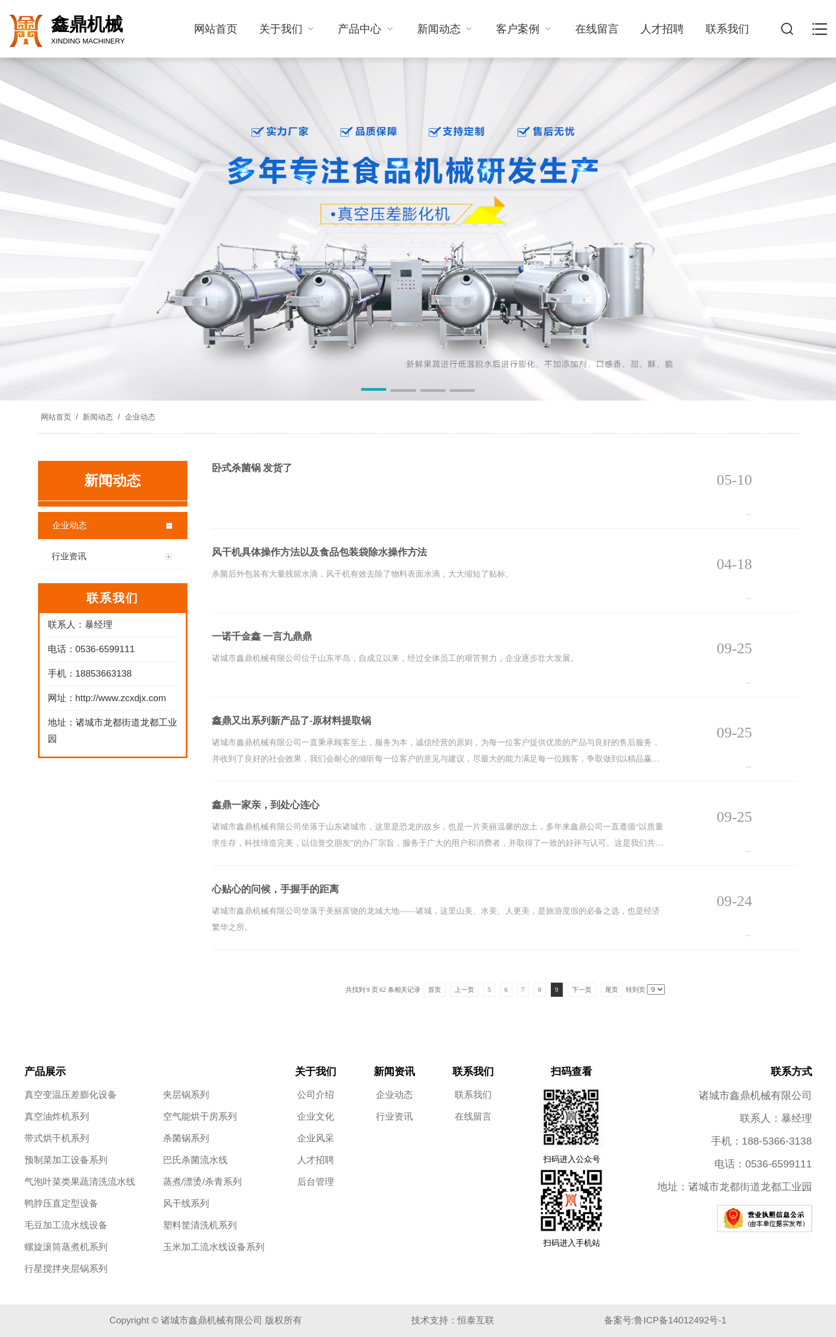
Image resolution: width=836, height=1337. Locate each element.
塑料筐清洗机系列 (200, 1225)
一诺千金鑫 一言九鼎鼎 (262, 636)
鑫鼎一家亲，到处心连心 (265, 804)
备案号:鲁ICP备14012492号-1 (665, 1320)
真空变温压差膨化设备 (70, 1095)
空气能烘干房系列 (200, 1116)
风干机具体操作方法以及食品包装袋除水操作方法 (319, 552)
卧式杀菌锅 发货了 (252, 468)
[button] (373, 391)
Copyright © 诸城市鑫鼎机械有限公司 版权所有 (205, 1320)
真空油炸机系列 (56, 1116)
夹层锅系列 (186, 1095)
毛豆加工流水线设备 (66, 1225)
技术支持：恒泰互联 (452, 1320)
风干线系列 (186, 1203)
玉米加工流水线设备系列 (214, 1247)
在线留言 (597, 29)
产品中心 (366, 29)
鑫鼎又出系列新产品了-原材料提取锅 (292, 720)
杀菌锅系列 (186, 1138)
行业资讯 (394, 1116)
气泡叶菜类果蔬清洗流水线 (79, 1182)
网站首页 (215, 29)
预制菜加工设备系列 (66, 1160)
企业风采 (315, 1138)
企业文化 (315, 1116)
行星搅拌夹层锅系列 (66, 1269)
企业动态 (139, 417)
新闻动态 (446, 29)
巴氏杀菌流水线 (195, 1160)
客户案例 (525, 29)
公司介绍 (315, 1095)
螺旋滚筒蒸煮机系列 (66, 1247)
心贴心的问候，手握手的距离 (275, 889)
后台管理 (315, 1182)
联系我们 (727, 29)
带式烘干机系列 (56, 1138)
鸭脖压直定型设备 (61, 1203)
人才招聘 (662, 29)
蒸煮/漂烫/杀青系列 (202, 1182)
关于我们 (288, 29)
